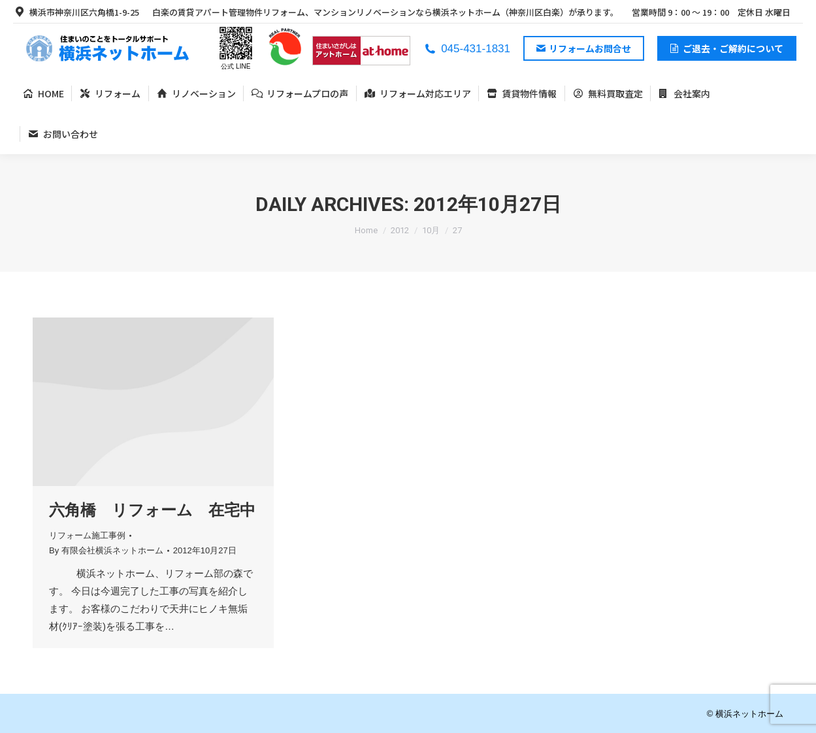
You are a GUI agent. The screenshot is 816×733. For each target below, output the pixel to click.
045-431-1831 (466, 48)
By (106, 550)
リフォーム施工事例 (87, 535)
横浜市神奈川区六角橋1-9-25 (76, 12)
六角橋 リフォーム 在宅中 (152, 510)
